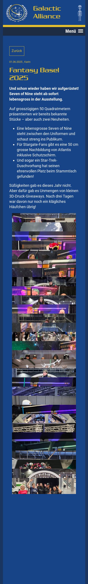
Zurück (17, 51)
